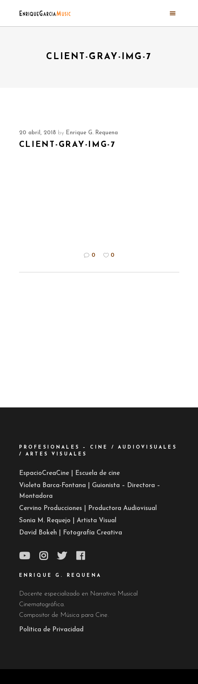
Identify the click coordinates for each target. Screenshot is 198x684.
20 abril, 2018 (37, 133)
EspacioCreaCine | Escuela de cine (69, 473)
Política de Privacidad (51, 629)
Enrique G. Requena (92, 133)
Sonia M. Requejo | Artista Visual (67, 520)
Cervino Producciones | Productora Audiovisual (88, 508)
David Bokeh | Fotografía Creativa (70, 532)
